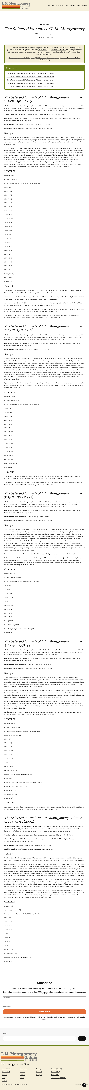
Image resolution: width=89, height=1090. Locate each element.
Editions (22, 1072)
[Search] (82, 1038)
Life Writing (44, 25)
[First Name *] (44, 997)
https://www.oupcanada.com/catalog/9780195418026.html (34, 520)
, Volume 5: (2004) (30, 87)
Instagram (39, 1075)
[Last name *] (44, 1002)
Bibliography (23, 1069)
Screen (22, 1078)
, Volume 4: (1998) (30, 83)
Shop (3, 1078)
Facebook (39, 1072)
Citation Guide (6, 1072)
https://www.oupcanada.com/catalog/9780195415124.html (34, 128)
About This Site (6, 1069)
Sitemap (4, 1081)
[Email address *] (44, 1006)
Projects (22, 1075)
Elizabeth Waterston (58, 50)
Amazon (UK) (55, 1075)
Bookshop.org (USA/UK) (58, 1078)
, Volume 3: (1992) (30, 80)
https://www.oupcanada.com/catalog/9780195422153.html (34, 849)
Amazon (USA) (55, 1072)
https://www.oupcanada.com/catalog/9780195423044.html (34, 668)
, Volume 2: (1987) (30, 77)
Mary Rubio (43, 50)
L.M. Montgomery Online (15, 1065)
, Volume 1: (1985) (30, 73)
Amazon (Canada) (56, 1069)
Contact (4, 1075)
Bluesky (38, 1069)
